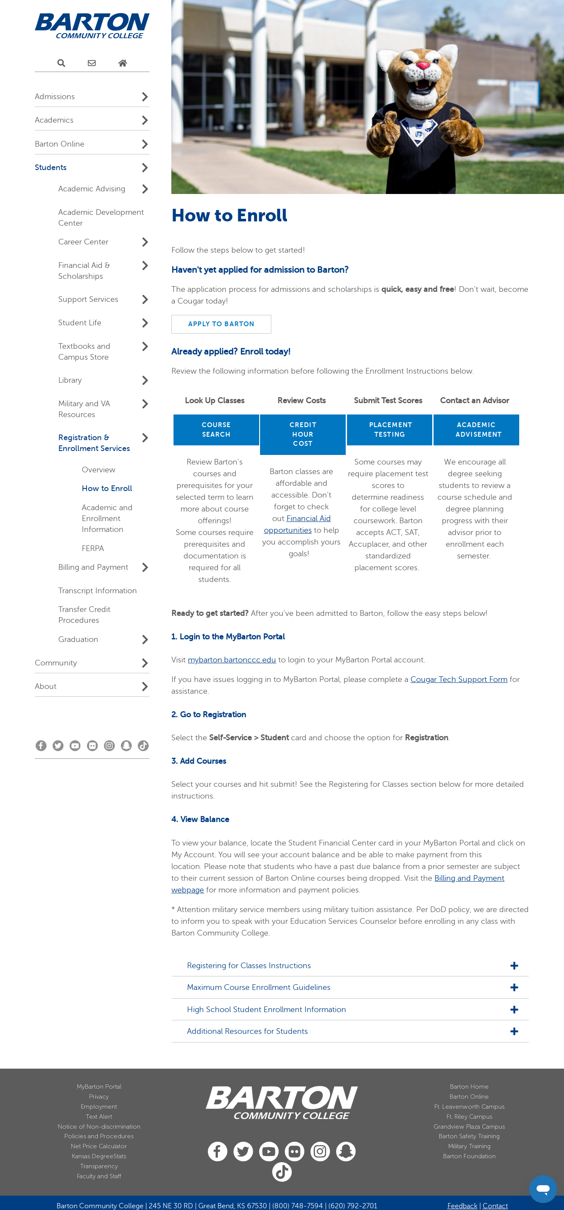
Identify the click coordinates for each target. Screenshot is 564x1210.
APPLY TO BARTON (221, 324)
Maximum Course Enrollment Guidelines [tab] (255, 987)
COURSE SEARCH (216, 429)
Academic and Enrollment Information (107, 518)
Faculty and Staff (99, 1176)
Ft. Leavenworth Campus (469, 1106)
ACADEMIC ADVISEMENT (479, 429)
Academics (54, 120)
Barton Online (59, 144)
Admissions (55, 96)
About (46, 686)
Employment (99, 1106)
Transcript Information (97, 590)
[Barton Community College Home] (92, 26)
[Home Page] (122, 63)
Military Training (469, 1146)
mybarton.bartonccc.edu (232, 659)
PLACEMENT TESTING (390, 429)
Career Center (83, 241)
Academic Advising (91, 188)
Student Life (79, 322)
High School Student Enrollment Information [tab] (263, 1010)
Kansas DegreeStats (99, 1156)
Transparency (99, 1166)
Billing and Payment (93, 567)
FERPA (93, 548)
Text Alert (99, 1116)
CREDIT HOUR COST (303, 434)
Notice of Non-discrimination (99, 1126)
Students (51, 167)
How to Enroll (107, 488)
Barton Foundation (469, 1156)
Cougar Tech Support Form (458, 679)
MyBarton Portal (99, 1086)
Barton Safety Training (469, 1136)
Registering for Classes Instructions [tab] (245, 966)
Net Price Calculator (99, 1146)
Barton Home (469, 1086)
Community (56, 662)
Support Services (88, 299)
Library (70, 380)
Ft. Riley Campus (469, 1116)
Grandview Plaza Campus (469, 1126)
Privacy (99, 1096)
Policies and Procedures (98, 1136)
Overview (98, 469)
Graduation (78, 639)
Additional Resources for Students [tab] (244, 1031)
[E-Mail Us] (92, 63)
